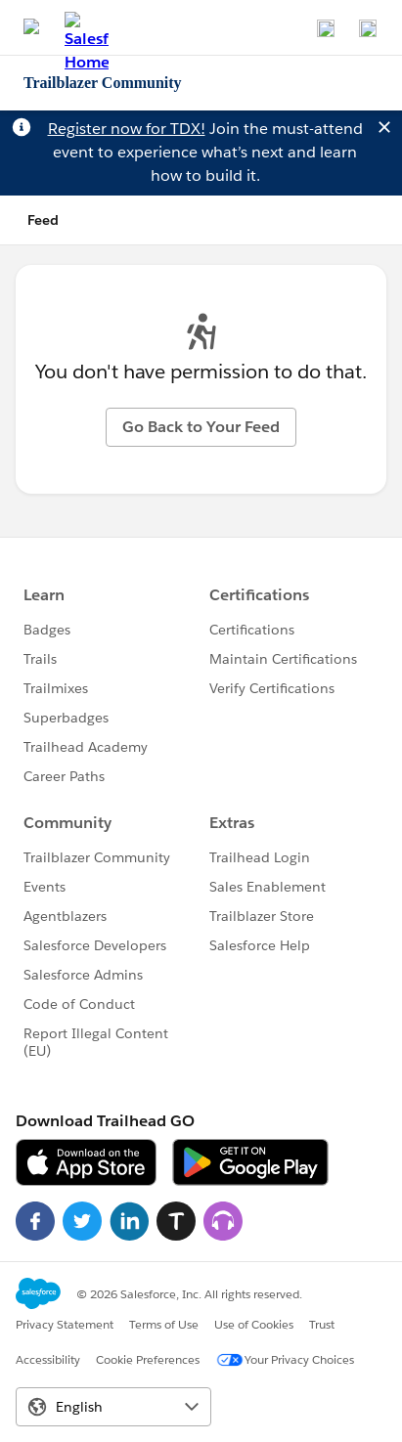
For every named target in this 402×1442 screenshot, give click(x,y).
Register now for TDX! (126, 128)
